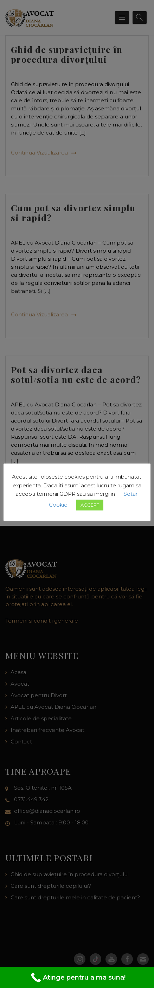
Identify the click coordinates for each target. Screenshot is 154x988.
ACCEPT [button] (90, 505)
